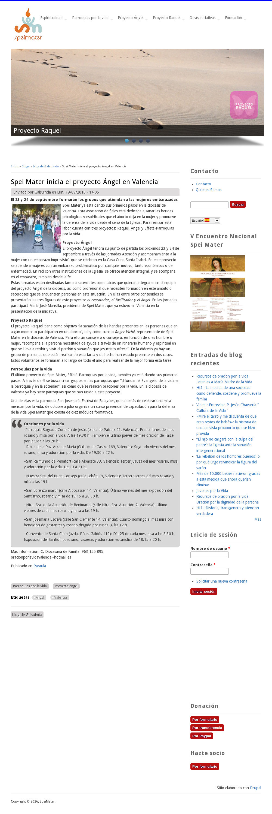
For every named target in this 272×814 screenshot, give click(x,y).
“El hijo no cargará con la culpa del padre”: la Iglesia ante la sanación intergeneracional (224, 445)
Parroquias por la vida (91, 19)
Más (257, 519)
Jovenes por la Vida (212, 491)
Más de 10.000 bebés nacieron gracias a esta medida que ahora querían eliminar (228, 479)
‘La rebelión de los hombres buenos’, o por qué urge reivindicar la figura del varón (228, 462)
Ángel (40, 597)
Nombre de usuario (210, 548)
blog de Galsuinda (46, 166)
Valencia (60, 597)
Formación (234, 19)
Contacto (203, 184)
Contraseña (203, 565)
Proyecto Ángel (132, 19)
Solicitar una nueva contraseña (221, 581)
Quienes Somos (208, 190)
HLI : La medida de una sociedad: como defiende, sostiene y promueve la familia (228, 393)
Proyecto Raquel (168, 19)
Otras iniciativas (203, 19)
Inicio (14, 166)
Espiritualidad (52, 19)
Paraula (39, 566)
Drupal (255, 788)
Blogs (26, 166)
